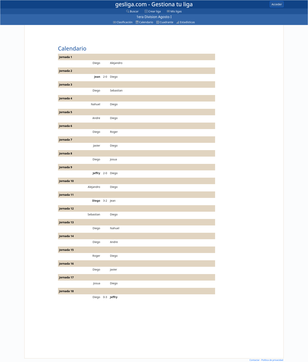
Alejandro (116, 63)
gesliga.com (154, 4)
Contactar (254, 359)
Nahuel (95, 104)
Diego (96, 63)
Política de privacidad (272, 359)
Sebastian (116, 90)
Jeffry (96, 173)
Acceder (276, 4)
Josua (113, 159)
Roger (114, 132)
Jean (97, 76)
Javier (96, 145)
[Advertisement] (40, 85)
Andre (96, 118)
